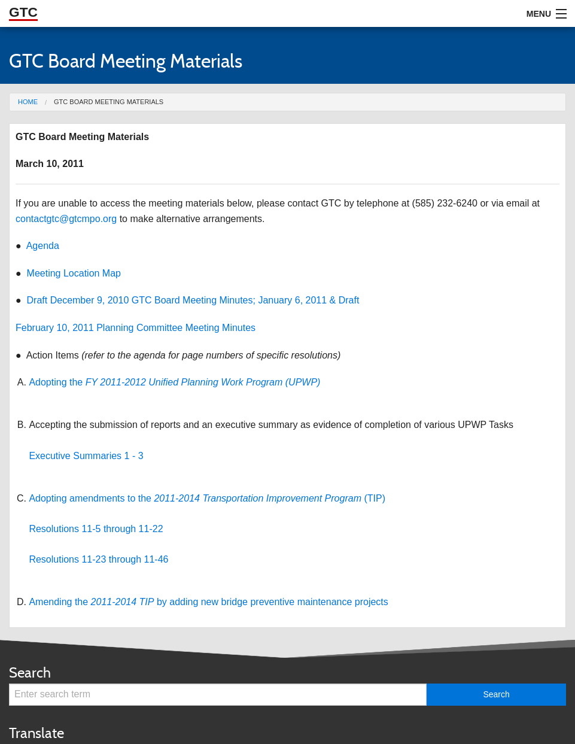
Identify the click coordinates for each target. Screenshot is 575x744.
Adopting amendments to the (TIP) (207, 498)
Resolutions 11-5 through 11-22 (96, 529)
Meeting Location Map (74, 273)
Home (28, 101)
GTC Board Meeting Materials (108, 101)
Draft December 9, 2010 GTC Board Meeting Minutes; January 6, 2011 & (183, 300)
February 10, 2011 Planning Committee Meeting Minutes (135, 328)
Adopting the (174, 382)
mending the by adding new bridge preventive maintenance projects (211, 602)
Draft (349, 300)
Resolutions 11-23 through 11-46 (98, 559)
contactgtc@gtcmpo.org (66, 219)
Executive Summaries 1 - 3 (86, 456)
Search (30, 672)
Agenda (42, 246)
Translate (36, 733)
